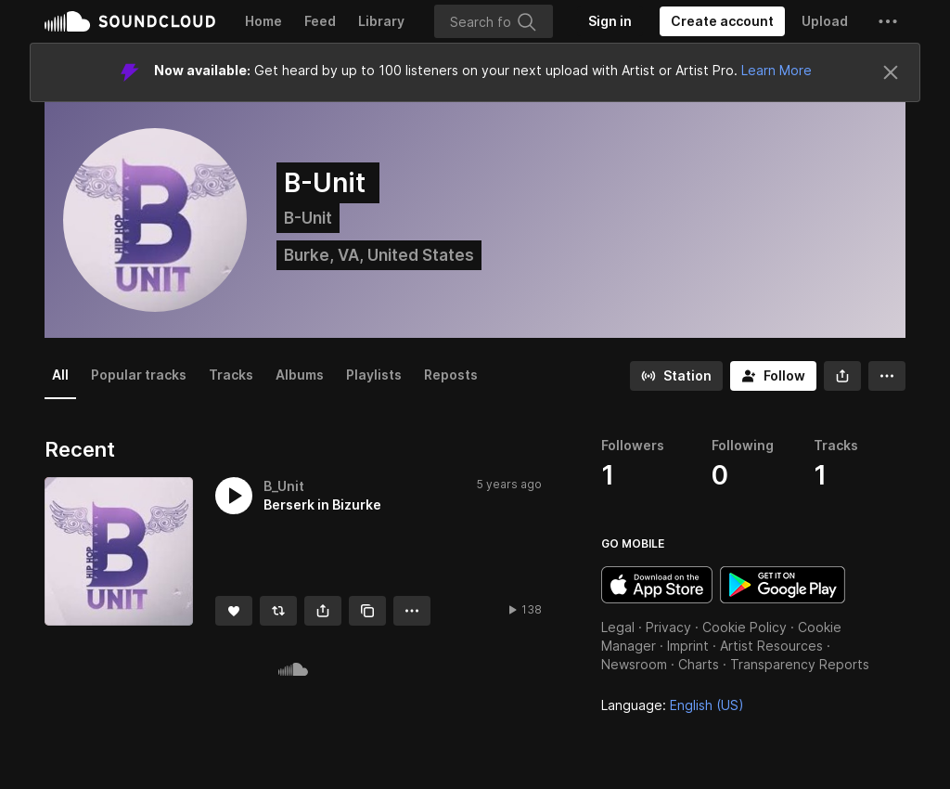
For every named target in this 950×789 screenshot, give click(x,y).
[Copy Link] (367, 611)
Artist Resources (771, 645)
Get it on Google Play (782, 584)
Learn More (776, 70)
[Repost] (278, 611)
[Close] (890, 72)
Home (263, 21)
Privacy (668, 627)
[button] (887, 21)
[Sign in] (610, 21)
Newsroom (634, 664)
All (60, 374)
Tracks (231, 374)
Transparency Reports (799, 664)
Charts (698, 664)
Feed (320, 21)
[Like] (233, 611)
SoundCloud (130, 21)
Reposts (451, 374)
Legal (618, 627)
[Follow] (773, 376)
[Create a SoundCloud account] (722, 21)
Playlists (374, 374)
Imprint (688, 645)
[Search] (493, 21)
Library (381, 21)
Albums (300, 374)
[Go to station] (676, 376)
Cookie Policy (744, 627)
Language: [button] (672, 705)
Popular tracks (138, 374)
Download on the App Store (656, 584)
